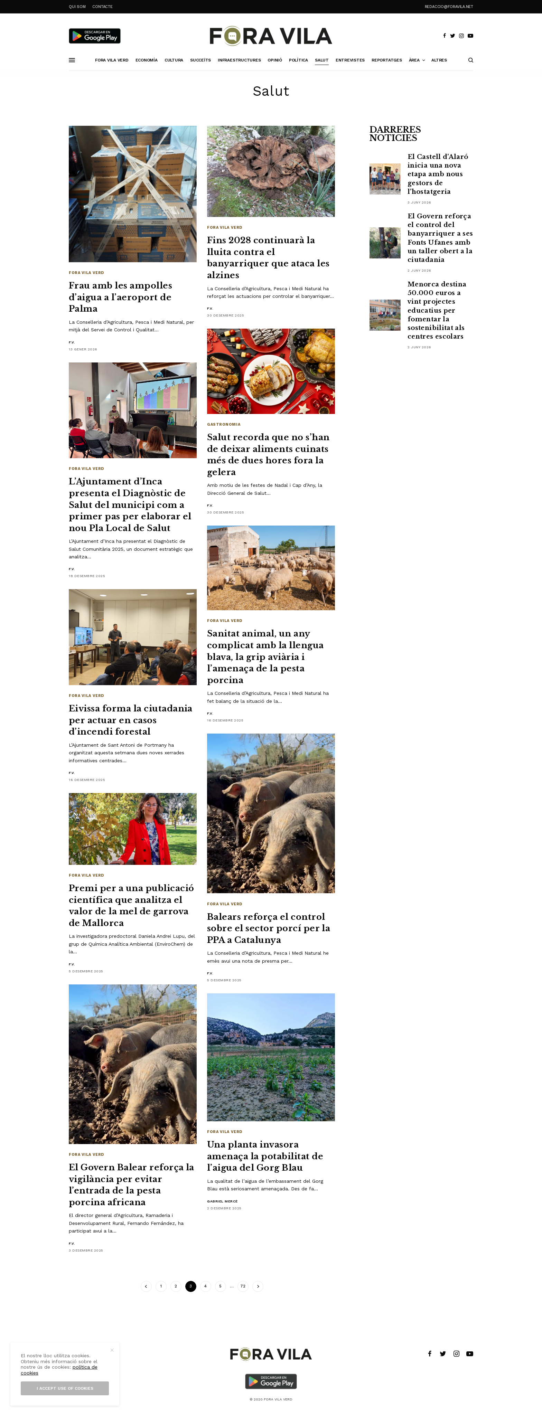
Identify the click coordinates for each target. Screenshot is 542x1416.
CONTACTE (102, 6)
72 (242, 1286)
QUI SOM (77, 6)
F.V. (72, 342)
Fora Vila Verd (86, 273)
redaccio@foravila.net (449, 6)
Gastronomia (223, 424)
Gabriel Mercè (222, 1201)
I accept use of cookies (65, 1388)
